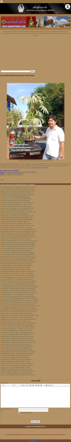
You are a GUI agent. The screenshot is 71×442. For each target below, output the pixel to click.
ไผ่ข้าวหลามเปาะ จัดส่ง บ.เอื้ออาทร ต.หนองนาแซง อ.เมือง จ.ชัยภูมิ (18, 304)
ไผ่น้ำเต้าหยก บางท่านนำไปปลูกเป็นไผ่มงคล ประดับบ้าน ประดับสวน (18, 311)
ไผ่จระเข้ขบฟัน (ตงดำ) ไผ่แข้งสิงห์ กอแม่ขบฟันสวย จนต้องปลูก (17, 313)
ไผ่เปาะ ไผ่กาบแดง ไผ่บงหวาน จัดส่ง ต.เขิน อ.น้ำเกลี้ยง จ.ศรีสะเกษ (18, 327)
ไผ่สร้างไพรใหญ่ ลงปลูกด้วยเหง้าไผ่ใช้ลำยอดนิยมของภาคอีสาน (17, 260)
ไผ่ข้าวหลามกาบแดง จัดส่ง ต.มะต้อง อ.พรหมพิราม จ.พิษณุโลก (17, 365)
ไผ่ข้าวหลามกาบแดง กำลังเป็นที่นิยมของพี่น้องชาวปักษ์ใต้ (15, 367)
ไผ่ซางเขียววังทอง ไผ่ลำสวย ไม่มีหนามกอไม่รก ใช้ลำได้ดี (15, 269)
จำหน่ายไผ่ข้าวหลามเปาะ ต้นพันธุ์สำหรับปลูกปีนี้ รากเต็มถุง (16, 198)
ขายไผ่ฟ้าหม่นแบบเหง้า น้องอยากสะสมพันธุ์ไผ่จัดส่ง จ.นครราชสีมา (18, 290)
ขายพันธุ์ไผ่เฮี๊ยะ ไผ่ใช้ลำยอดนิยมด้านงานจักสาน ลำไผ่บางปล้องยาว (18, 288)
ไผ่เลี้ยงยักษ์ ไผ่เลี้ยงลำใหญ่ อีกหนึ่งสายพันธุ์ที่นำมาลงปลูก (15, 361)
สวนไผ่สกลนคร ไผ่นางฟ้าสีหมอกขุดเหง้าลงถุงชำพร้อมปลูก (16, 344)
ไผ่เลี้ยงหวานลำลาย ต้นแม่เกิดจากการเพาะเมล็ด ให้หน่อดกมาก (17, 317)
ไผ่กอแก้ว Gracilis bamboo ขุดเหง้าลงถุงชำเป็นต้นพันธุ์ (14, 214)
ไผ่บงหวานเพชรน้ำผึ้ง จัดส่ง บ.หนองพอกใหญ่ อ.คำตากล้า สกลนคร (18, 374)
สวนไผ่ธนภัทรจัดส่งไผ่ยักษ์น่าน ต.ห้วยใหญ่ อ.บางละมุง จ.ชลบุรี (17, 329)
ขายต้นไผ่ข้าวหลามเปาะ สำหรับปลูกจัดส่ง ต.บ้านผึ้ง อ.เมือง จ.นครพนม (19, 292)
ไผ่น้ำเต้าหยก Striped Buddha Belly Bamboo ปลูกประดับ (15, 357)
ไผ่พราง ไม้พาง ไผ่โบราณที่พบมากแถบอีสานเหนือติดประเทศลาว (17, 208)
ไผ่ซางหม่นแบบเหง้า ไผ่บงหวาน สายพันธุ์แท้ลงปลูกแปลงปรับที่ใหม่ (18, 242)
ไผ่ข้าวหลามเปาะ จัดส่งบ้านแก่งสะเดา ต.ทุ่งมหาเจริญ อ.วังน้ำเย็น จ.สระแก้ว (20, 306)
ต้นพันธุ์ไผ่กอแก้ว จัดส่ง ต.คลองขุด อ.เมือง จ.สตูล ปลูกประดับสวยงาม (18, 319)
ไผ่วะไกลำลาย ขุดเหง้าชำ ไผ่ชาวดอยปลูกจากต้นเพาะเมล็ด (16, 223)
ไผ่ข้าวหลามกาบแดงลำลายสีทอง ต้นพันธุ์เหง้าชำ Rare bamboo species (18, 237)
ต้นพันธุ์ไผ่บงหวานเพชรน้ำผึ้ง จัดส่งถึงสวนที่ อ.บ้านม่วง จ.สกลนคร (17, 340)
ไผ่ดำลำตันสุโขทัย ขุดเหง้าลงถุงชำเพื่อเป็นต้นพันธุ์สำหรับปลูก (16, 217)
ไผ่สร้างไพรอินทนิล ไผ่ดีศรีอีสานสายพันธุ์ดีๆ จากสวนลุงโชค (16, 263)
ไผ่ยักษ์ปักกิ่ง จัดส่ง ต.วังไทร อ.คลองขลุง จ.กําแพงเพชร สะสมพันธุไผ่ (18, 281)
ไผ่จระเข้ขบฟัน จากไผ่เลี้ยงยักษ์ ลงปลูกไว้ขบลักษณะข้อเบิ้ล (16, 359)
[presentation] (30, 417)
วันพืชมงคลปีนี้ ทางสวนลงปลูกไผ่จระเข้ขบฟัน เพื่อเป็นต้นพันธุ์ (16, 219)
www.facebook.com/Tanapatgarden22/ (15, 173)
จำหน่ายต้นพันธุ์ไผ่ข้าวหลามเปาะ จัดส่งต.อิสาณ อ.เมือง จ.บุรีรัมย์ (17, 277)
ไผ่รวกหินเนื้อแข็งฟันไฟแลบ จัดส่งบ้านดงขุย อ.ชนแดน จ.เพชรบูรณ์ (18, 187)
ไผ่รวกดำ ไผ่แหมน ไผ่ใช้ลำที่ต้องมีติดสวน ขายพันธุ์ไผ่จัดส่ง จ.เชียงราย (19, 298)
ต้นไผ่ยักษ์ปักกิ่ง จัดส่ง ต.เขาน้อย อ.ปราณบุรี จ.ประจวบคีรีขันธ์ (17, 273)
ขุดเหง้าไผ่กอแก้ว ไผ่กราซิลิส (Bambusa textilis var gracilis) (16, 239)
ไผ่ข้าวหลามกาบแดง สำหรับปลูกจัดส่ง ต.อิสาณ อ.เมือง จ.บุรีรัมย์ (17, 275)
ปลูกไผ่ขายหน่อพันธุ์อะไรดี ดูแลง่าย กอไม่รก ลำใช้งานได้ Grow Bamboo (19, 240)
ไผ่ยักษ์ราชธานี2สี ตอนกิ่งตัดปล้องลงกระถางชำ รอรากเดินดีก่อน (17, 325)
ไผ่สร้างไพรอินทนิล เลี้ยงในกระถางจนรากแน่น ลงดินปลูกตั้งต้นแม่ (18, 229)
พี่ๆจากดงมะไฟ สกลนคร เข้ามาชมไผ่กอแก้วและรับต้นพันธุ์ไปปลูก (18, 296)
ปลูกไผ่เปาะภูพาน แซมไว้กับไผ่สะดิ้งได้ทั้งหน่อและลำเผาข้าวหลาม (18, 191)
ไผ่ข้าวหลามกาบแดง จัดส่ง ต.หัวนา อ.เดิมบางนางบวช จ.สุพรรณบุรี (18, 262)
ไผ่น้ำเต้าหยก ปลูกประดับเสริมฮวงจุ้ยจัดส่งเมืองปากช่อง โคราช (17, 193)
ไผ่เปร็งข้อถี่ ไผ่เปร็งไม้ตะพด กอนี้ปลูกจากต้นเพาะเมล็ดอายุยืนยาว (18, 271)
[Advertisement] (36, 41)
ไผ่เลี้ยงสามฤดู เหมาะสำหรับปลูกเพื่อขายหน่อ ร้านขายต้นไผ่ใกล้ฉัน (18, 244)
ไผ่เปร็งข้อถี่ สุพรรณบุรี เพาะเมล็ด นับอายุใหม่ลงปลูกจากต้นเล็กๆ (17, 353)
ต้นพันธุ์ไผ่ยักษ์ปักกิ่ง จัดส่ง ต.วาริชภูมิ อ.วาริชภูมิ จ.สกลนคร (16, 321)
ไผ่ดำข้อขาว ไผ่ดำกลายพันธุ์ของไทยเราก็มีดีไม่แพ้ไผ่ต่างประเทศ (17, 371)
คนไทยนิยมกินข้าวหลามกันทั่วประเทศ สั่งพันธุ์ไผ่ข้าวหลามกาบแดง (18, 351)
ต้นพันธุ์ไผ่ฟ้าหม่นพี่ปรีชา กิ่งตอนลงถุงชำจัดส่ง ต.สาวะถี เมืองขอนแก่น (19, 323)
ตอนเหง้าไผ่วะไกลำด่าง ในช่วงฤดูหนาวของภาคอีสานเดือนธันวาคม (18, 256)
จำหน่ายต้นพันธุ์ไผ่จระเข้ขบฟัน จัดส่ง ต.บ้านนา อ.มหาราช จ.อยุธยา (18, 307)
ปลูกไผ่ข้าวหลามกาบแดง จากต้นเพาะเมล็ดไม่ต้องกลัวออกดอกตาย (18, 332)
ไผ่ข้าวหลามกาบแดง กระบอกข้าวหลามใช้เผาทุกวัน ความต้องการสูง (18, 212)
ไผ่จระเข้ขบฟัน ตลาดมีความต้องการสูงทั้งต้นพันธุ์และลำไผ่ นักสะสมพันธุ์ (19, 309)
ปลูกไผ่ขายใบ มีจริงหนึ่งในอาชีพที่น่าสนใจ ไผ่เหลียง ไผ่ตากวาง (17, 334)
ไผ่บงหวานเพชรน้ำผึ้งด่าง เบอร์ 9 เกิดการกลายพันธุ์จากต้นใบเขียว (18, 189)
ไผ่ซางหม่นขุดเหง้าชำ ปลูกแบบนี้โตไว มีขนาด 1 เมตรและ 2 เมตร (18, 225)
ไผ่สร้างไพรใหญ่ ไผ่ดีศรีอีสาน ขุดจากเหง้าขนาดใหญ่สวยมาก (16, 330)
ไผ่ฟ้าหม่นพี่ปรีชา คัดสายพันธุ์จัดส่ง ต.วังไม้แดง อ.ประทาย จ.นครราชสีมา (19, 300)
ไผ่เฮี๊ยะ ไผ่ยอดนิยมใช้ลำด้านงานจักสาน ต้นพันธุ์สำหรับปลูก (16, 210)
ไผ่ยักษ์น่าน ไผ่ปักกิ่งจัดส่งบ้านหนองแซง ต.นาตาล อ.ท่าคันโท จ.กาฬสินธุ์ (19, 302)
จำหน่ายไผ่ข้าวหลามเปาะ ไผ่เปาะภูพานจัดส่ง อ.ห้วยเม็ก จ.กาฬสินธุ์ (18, 258)
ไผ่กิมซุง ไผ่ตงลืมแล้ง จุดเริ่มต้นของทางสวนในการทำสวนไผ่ (16, 373)
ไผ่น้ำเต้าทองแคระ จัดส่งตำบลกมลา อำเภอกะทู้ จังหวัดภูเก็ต (16, 206)
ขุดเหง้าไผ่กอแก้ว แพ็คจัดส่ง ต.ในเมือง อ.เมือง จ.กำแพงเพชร (16, 227)
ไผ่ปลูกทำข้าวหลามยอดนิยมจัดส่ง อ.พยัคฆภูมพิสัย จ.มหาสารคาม (17, 195)
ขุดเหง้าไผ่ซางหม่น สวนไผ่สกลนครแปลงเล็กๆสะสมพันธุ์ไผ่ (16, 250)
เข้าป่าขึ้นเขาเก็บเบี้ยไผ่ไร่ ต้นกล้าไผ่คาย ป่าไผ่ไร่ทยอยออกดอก (17, 202)
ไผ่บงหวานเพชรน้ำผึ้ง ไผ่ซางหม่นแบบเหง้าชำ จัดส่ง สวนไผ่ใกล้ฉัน (18, 246)
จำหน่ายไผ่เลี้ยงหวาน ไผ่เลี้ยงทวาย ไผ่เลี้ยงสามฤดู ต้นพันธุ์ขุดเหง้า (18, 252)
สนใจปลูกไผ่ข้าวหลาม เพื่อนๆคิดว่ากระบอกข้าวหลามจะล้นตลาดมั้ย (18, 342)
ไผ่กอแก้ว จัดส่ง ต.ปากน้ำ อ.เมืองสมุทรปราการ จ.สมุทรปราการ (17, 363)
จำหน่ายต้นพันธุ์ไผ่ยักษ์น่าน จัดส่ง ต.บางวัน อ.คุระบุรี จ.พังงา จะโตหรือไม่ (19, 286)
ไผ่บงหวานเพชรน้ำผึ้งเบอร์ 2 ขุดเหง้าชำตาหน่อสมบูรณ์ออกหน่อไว (18, 235)
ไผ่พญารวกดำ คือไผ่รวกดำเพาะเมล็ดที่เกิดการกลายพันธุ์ (15, 267)
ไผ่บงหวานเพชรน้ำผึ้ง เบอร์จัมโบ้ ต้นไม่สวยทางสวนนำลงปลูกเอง (17, 346)
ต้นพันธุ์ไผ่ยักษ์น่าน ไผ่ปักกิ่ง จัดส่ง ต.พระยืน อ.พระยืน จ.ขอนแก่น (17, 336)
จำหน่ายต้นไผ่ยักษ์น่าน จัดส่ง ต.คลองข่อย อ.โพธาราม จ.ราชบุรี (17, 294)
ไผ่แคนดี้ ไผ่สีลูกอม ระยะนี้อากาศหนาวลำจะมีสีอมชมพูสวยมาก (17, 265)
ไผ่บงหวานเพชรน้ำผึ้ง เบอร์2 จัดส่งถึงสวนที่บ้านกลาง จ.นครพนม (17, 248)
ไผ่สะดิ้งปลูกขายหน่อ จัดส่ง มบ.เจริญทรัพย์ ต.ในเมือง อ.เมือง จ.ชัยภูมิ (18, 231)
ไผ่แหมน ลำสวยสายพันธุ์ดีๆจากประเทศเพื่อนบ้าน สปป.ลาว (16, 355)
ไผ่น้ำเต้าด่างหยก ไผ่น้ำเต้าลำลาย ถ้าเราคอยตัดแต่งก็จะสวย (16, 348)
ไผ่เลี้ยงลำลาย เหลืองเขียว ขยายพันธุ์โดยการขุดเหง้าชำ (15, 221)
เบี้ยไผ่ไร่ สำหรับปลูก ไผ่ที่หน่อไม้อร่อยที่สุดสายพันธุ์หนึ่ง (15, 196)
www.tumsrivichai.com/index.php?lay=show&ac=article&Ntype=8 (21, 172)
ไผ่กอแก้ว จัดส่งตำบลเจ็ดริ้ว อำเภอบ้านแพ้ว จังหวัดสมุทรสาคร (17, 338)
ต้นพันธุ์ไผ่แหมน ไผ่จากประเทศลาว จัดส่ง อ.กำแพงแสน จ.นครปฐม (18, 284)
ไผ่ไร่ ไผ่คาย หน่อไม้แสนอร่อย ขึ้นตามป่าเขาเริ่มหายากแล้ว (16, 204)
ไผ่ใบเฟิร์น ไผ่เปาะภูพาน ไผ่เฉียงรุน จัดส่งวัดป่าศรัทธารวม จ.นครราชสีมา (19, 315)
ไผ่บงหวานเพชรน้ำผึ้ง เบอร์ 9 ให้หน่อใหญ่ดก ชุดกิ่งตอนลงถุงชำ (17, 279)
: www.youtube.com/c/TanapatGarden (11, 174)
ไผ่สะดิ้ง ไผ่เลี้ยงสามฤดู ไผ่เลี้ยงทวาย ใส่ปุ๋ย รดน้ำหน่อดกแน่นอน (17, 216)
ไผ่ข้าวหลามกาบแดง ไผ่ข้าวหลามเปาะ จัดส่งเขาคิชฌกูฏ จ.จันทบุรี (18, 283)
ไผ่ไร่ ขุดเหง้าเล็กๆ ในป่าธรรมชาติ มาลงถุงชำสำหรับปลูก (15, 200)
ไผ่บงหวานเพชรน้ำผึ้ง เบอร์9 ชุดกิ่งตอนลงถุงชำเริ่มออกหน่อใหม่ (17, 350)
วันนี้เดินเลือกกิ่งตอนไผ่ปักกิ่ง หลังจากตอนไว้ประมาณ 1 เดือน (16, 369)
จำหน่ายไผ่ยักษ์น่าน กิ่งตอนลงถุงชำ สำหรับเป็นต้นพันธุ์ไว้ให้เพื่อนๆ (18, 254)
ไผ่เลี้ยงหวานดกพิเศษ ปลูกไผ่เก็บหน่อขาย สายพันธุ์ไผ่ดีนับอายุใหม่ (18, 233)
